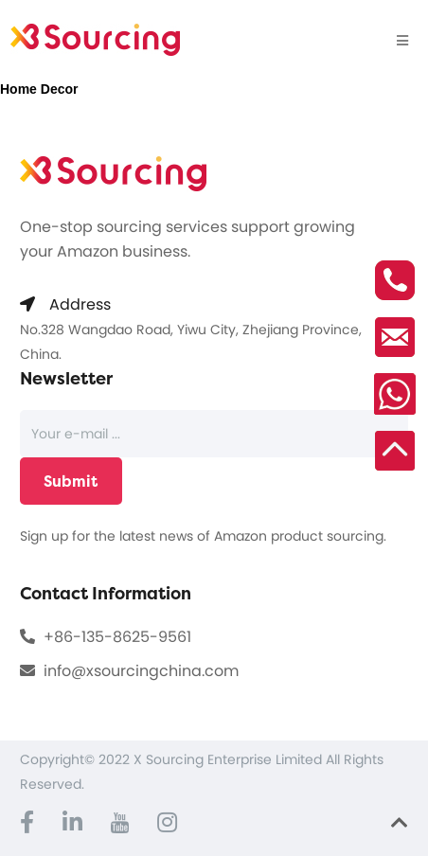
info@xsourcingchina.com (141, 671)
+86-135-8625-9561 (117, 637)
